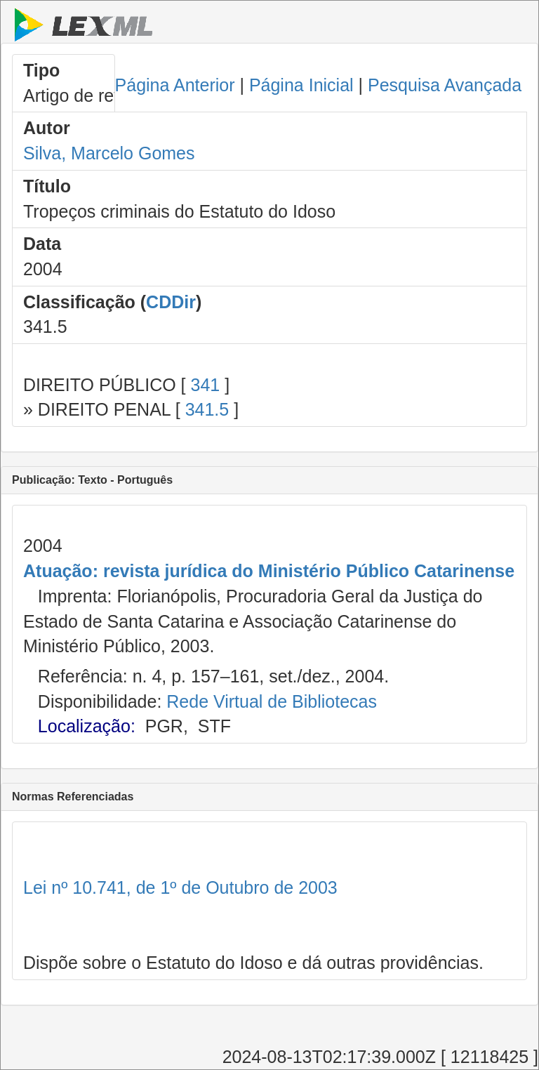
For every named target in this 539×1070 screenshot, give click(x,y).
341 (205, 385)
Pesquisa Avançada (444, 85)
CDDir (171, 302)
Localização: (86, 726)
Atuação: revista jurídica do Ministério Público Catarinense (268, 571)
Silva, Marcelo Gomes (109, 153)
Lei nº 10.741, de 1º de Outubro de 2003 (180, 887)
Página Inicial (301, 85)
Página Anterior (175, 85)
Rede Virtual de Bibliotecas (271, 701)
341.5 (207, 409)
